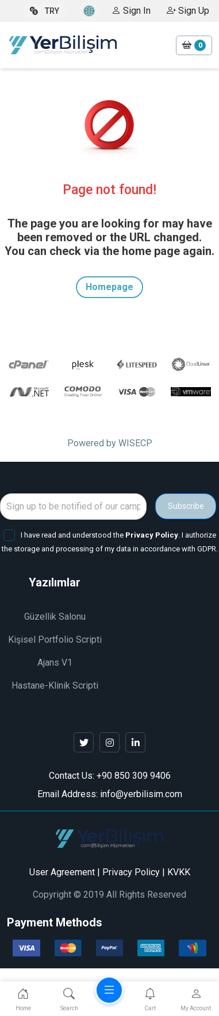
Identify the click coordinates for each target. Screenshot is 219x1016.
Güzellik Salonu (55, 616)
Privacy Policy (131, 872)
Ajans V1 (54, 662)
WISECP (135, 443)
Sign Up (188, 10)
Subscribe (186, 506)
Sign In (131, 10)
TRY (44, 11)
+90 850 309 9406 (134, 775)
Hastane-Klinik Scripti (54, 685)
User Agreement (62, 872)
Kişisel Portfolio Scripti (55, 639)
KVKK (178, 872)
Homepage (109, 286)
